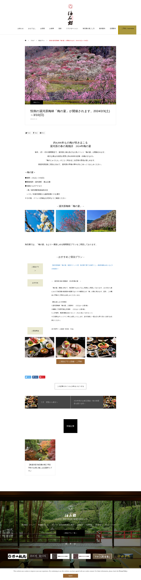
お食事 (51, 28)
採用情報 (89, 525)
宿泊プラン (37, 102)
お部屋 (42, 28)
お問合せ (80, 525)
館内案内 (102, 28)
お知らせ (21, 28)
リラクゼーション (72, 28)
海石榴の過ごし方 (89, 28)
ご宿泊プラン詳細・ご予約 (70, 361)
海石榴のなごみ (43, 525)
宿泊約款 (98, 525)
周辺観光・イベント (28, 525)
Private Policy (123, 571)
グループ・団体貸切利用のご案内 (63, 525)
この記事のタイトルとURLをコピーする (70, 386)
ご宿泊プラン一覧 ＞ (70, 533)
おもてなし (32, 28)
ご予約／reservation (127, 28)
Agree (70, 576)
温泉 (60, 28)
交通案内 (113, 28)
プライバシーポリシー (112, 525)
